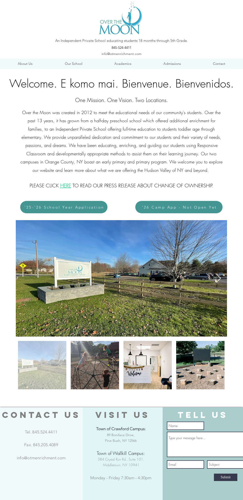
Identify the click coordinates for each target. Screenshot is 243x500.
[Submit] (225, 477)
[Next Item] (218, 278)
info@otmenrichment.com (121, 54)
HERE (65, 185)
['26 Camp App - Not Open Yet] (179, 207)
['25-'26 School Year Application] (63, 207)
